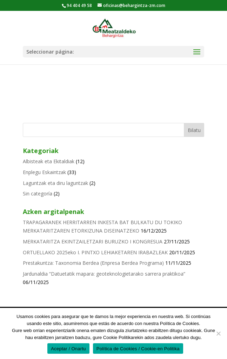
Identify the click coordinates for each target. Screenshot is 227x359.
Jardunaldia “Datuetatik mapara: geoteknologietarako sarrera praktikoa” (104, 273)
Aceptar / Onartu (68, 348)
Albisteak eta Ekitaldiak (48, 161)
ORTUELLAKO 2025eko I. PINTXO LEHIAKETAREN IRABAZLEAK (95, 252)
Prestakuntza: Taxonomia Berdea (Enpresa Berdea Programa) (93, 263)
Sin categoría (37, 193)
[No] (218, 333)
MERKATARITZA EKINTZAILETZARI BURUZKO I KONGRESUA (92, 241)
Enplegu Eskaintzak (44, 172)
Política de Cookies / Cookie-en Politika (138, 348)
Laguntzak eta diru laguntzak (55, 183)
